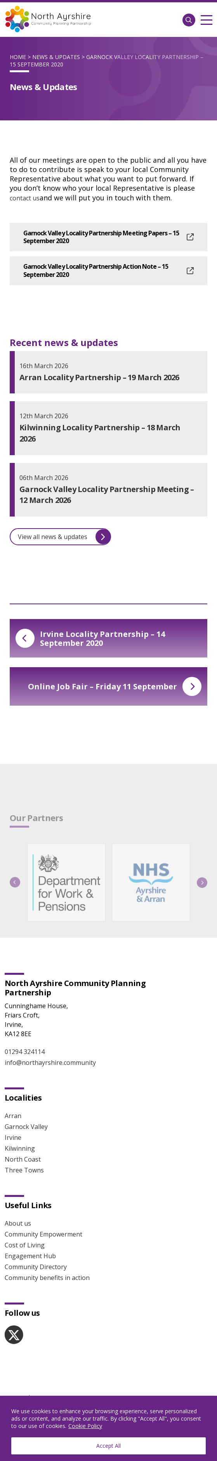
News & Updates (56, 57)
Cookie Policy (85, 1426)
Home (18, 57)
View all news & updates (64, 536)
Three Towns (24, 1170)
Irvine (13, 1137)
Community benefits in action (47, 1277)
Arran (13, 1115)
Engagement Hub (30, 1256)
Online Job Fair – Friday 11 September (114, 686)
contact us (25, 198)
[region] (108, 1428)
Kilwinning (20, 1148)
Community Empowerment (43, 1234)
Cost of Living (25, 1245)
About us (18, 1223)
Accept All (108, 1445)
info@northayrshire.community (50, 1062)
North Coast (23, 1159)
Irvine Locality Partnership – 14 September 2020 (90, 638)
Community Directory (36, 1267)
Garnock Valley (26, 1126)
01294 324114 (25, 1051)
